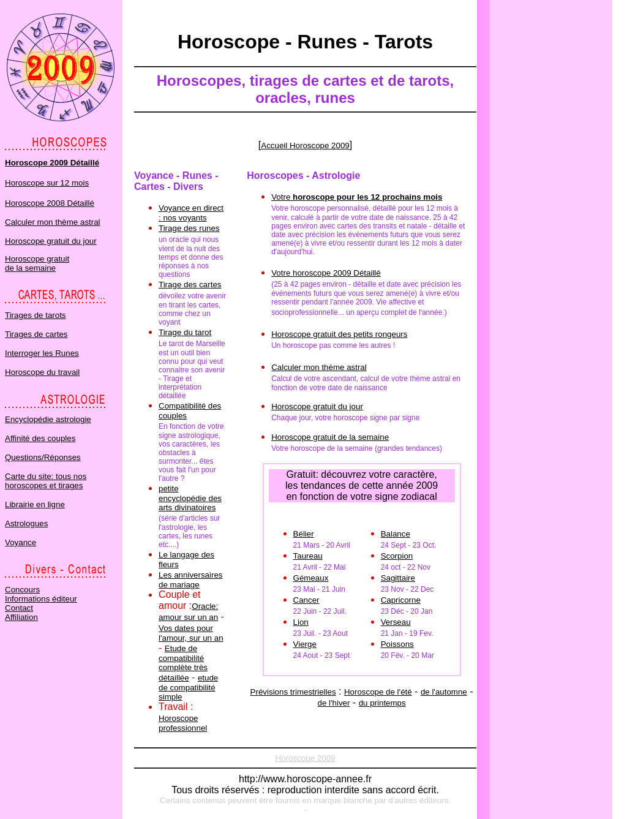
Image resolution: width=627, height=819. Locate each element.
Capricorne (401, 600)
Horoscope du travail (42, 372)
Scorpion (397, 555)
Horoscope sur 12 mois (47, 182)
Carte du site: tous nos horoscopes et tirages (45, 481)
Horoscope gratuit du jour (51, 241)
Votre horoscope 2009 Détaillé (326, 272)
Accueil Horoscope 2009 (305, 145)
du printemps (382, 703)
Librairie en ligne (35, 504)
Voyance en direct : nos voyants (191, 212)
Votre (356, 197)
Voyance (20, 542)
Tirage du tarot (185, 332)
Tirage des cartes (190, 284)
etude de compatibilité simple (188, 687)
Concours (22, 589)
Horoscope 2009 (306, 758)
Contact (19, 608)
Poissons (397, 644)
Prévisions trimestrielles (293, 691)
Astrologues (26, 523)
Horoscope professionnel (183, 723)
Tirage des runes (189, 228)
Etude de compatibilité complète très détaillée (183, 663)
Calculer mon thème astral (52, 222)
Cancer (306, 600)
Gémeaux (311, 578)
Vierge (305, 644)
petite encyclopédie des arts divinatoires (190, 498)
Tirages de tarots (35, 315)
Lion (301, 622)
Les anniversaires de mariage (190, 579)
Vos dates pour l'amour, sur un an (191, 633)
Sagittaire (398, 578)
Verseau (396, 622)
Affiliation (21, 617)
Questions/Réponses (43, 457)
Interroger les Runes (42, 353)
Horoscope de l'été (378, 691)
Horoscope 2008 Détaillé (49, 203)
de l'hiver (333, 703)
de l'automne (444, 691)
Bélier (303, 533)
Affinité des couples (40, 438)
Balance (395, 533)
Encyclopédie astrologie (48, 419)
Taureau (308, 555)
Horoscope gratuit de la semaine (37, 263)
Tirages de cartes (36, 334)
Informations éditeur (41, 598)
